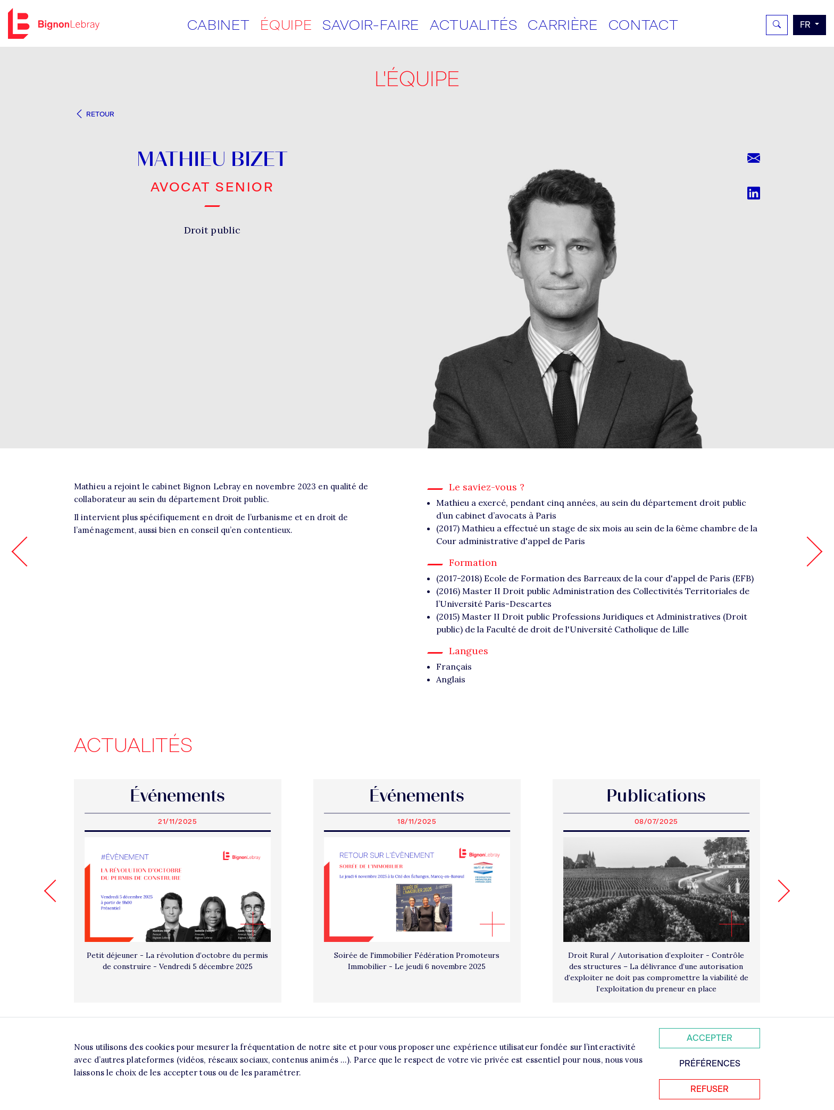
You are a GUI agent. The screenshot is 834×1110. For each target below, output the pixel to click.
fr (806, 25)
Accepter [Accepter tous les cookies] (709, 1038)
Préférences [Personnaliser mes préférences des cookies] (709, 1063)
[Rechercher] (777, 25)
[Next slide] (779, 891)
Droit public (212, 230)
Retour (94, 114)
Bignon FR (53, 23)
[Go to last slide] (55, 891)
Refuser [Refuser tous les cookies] (709, 1089)
